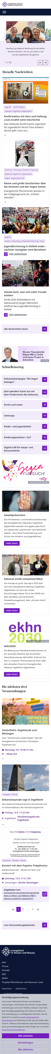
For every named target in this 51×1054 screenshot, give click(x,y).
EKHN (5, 978)
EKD (4, 974)
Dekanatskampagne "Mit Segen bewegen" (21, 380)
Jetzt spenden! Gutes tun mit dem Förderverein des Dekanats (21, 393)
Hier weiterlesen (15, 254)
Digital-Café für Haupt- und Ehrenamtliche (18, 449)
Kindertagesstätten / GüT (17, 437)
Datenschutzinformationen (14, 1029)
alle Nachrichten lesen (16, 328)
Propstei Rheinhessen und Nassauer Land (22, 982)
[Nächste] (38, 909)
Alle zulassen (25, 1035)
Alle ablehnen (25, 1049)
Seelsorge (9, 415)
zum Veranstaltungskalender (19, 925)
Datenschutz (21, 988)
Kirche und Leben (13, 404)
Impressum (7, 988)
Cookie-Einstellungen (13, 993)
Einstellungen (25, 1042)
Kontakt (6, 970)
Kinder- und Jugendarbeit (17, 426)
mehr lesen (12, 543)
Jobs (4, 962)
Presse (5, 966)
